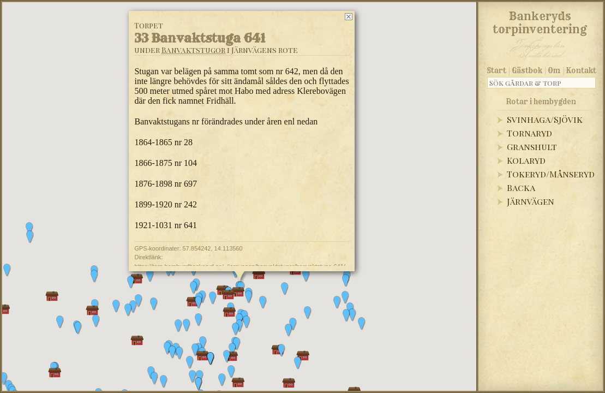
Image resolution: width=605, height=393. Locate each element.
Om (554, 70)
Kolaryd (526, 160)
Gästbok (527, 70)
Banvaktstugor (193, 50)
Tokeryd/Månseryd (551, 174)
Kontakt (581, 70)
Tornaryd (529, 133)
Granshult (532, 146)
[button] (78, 328)
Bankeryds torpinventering (540, 21)
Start (496, 70)
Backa (521, 187)
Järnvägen (530, 201)
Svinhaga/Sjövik (545, 119)
